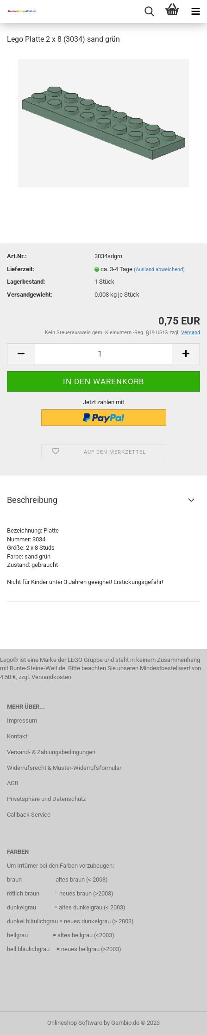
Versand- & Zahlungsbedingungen (51, 752)
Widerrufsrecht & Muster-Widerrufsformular (64, 767)
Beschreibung (32, 500)
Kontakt (17, 736)
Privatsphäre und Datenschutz (46, 798)
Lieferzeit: (20, 269)
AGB (13, 783)
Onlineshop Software (74, 1022)
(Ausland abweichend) (159, 270)
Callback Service (28, 814)
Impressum (22, 720)
